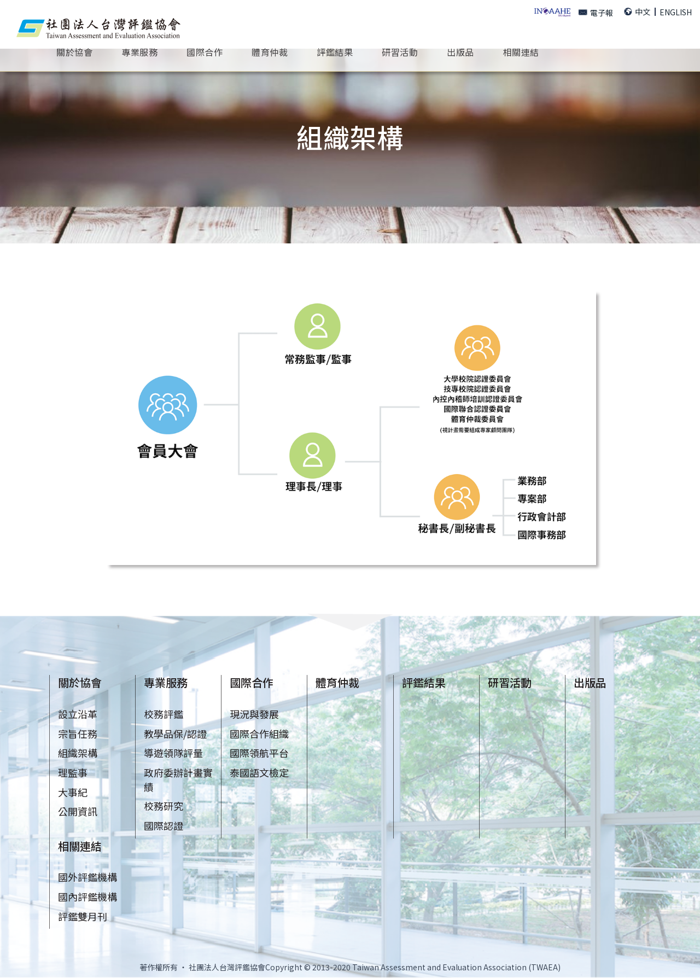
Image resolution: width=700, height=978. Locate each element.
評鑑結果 (335, 51)
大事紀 (73, 792)
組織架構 (77, 753)
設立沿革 (77, 714)
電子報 (596, 12)
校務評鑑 (163, 714)
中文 (637, 11)
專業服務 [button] (139, 51)
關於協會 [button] (74, 51)
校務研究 (163, 806)
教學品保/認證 (175, 733)
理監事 (73, 772)
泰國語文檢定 (259, 772)
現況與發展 (254, 714)
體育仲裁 (270, 51)
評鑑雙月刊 (82, 916)
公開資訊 (77, 811)
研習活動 (510, 682)
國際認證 (163, 825)
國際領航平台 (259, 753)
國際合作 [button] (204, 51)
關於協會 (80, 682)
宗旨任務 (77, 733)
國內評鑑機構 (87, 896)
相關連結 (80, 846)
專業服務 (166, 682)
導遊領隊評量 (173, 753)
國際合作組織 (259, 733)
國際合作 (251, 682)
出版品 (590, 682)
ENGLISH (676, 12)
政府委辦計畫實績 (178, 779)
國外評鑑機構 (87, 877)
